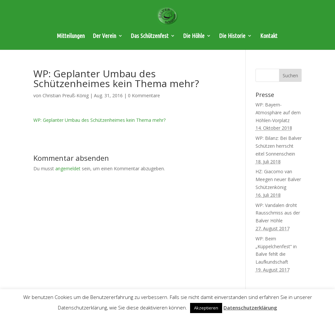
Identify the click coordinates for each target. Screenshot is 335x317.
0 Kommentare (144, 95)
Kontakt (268, 36)
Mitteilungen (71, 36)
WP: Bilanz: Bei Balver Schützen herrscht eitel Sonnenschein (279, 146)
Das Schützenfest (149, 36)
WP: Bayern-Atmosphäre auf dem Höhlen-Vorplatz (278, 112)
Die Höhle (193, 36)
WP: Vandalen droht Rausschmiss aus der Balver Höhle (278, 213)
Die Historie (232, 36)
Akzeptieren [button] (206, 308)
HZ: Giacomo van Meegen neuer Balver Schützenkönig (278, 179)
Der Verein (104, 36)
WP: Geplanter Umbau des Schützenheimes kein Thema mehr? (99, 120)
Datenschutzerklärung (250, 307)
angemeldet (67, 168)
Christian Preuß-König (66, 95)
